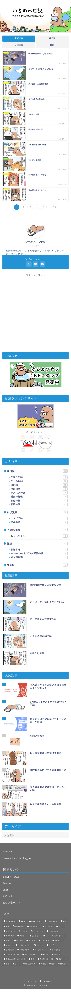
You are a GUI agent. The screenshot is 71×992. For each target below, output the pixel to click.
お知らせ (39, 549)
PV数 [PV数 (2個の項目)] (8, 926)
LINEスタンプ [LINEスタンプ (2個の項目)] (36, 921)
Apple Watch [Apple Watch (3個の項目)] (10, 921)
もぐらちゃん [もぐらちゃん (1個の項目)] (34, 926)
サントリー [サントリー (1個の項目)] (36, 936)
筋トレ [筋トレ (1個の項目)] (17, 964)
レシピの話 (39, 518)
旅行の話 (39, 500)
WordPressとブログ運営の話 (39, 553)
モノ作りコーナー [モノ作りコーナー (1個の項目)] (24, 945)
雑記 (52, 45)
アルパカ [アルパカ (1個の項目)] (24, 931)
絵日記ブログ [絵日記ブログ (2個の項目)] (30, 964)
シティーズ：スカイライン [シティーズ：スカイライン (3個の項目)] (55, 936)
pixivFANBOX (10, 876)
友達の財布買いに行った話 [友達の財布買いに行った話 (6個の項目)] (15, 959)
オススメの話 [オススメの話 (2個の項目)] (54, 931)
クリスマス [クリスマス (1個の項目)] (10, 936)
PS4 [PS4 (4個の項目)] (64, 921)
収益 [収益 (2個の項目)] (32, 959)
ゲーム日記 (39, 481)
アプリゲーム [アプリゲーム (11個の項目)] (11, 931)
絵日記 (52, 38)
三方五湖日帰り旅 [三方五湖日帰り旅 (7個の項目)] (30, 954)
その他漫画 (37, 529)
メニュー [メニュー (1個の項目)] (9, 945)
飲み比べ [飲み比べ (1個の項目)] (63, 964)
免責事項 (47, 981)
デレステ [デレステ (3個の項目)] (19, 940)
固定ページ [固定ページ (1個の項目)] (63, 959)
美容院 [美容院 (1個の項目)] (43, 964)
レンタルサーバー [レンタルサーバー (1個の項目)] (12, 954)
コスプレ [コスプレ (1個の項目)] (23, 936)
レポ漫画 (19, 45)
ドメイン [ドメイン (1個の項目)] (31, 940)
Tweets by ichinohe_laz (16, 858)
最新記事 (19, 38)
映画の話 (39, 522)
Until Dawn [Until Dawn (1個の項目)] (19, 926)
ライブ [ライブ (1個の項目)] (51, 945)
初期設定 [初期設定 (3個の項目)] (57, 954)
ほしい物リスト (11, 902)
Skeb (5, 889)
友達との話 (39, 477)
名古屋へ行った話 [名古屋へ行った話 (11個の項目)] (46, 959)
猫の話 (39, 485)
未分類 (37, 565)
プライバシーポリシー (29, 981)
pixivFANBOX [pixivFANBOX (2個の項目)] (52, 921)
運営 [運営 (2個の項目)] (53, 964)
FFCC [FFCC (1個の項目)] (23, 921)
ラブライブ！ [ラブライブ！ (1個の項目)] (24, 950)
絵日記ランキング (35, 432)
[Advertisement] (35, 312)
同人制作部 (39, 557)
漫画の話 (39, 489)
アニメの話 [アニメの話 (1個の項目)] (49, 926)
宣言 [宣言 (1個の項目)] (7, 964)
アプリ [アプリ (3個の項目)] (60, 926)
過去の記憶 (39, 496)
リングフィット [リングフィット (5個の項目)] (40, 950)
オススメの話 (39, 492)
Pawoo (6, 883)
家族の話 (39, 504)
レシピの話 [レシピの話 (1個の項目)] (56, 950)
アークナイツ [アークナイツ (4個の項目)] (38, 931)
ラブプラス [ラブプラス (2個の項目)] (10, 950)
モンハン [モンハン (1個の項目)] (40, 945)
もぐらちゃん (39, 536)
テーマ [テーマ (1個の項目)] (8, 940)
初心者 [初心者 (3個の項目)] (45, 954)
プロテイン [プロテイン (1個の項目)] (59, 940)
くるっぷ (7, 896)
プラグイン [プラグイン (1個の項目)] (45, 940)
